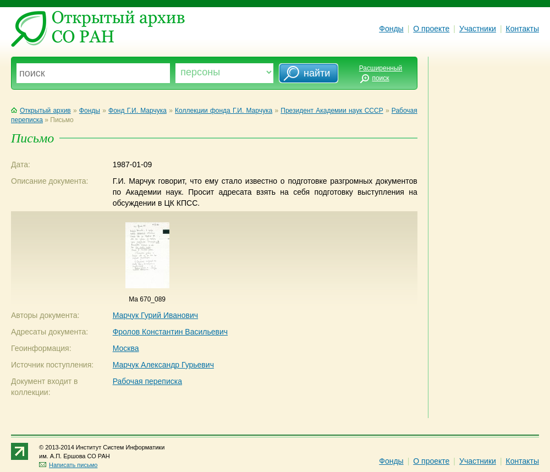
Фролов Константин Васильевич (170, 331)
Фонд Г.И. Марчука (137, 110)
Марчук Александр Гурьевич (163, 364)
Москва (126, 348)
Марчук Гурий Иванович (155, 315)
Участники (477, 28)
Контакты (522, 28)
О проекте (431, 28)
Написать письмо (68, 465)
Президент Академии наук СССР (331, 110)
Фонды (391, 28)
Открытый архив (41, 110)
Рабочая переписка (147, 381)
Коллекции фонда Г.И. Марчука (223, 110)
